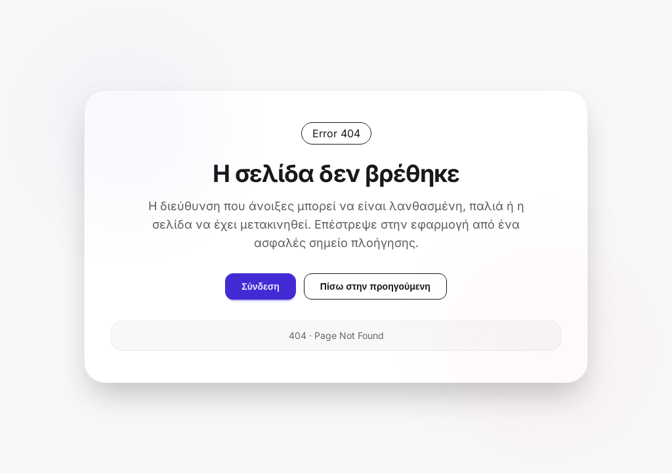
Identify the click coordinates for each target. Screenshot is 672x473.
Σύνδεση (261, 286)
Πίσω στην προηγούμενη (375, 286)
